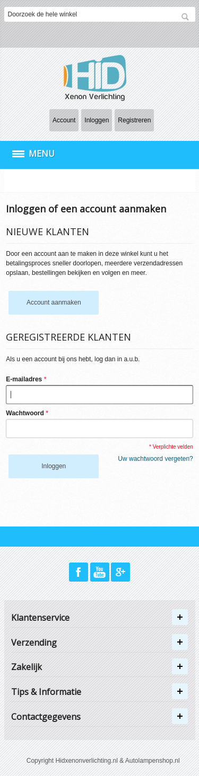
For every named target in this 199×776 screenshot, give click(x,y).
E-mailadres (24, 379)
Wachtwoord (25, 413)
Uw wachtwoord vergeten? (155, 458)
